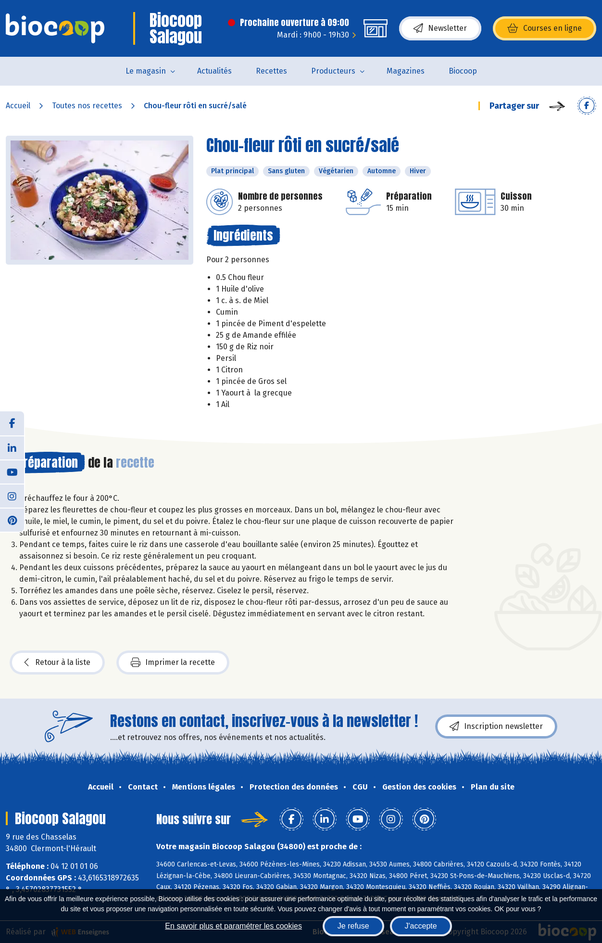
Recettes (271, 71)
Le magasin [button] (145, 71)
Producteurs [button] (333, 71)
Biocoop (463, 71)
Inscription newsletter (496, 726)
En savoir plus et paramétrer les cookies (233, 926)
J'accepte (421, 926)
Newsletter (440, 28)
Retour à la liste (57, 662)
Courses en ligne (544, 28)
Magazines (406, 71)
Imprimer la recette (173, 662)
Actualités (214, 71)
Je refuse (353, 926)
